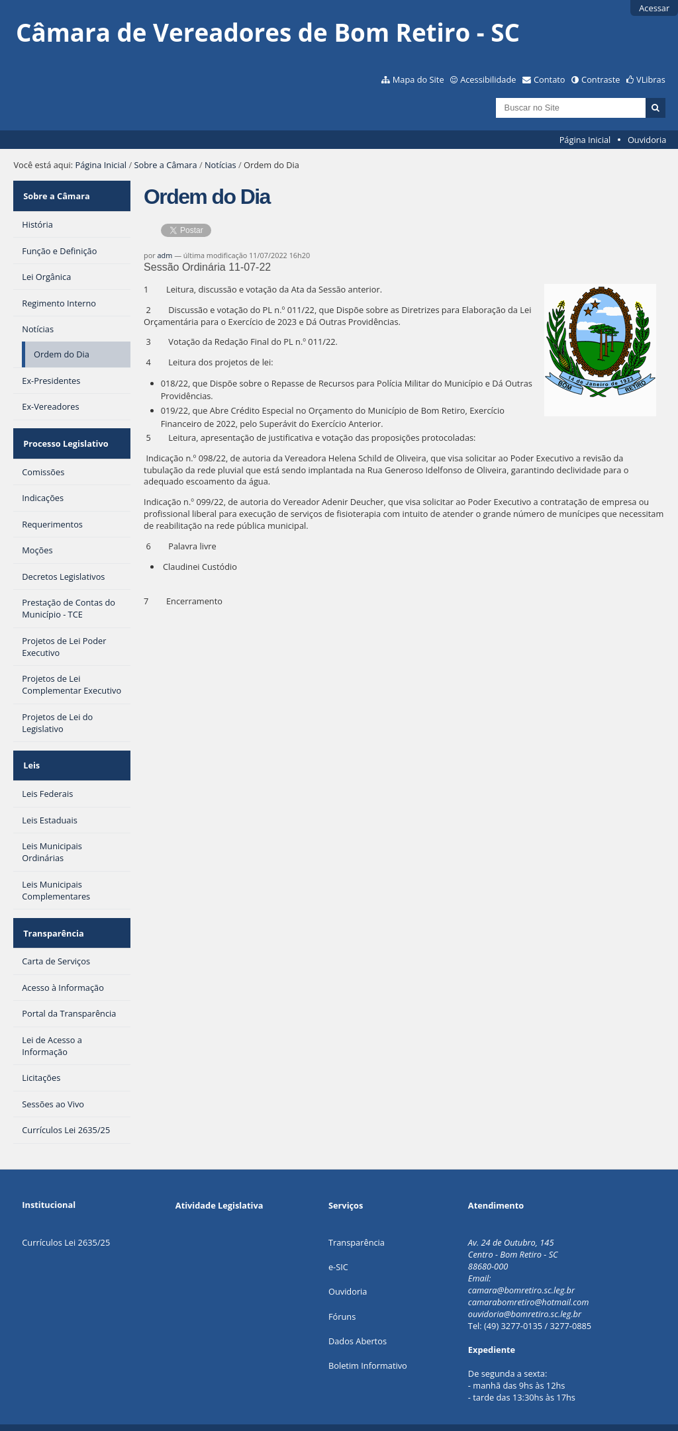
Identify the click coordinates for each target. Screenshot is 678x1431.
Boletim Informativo (367, 1340)
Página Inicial (585, 140)
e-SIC (338, 1242)
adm (165, 255)
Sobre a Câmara (165, 165)
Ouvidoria (647, 140)
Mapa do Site (418, 79)
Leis (30, 750)
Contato (549, 79)
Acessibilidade (488, 79)
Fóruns (342, 1291)
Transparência (52, 911)
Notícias (220, 165)
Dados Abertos (357, 1316)
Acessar (654, 8)
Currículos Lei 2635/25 (66, 1217)
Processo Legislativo (64, 434)
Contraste (600, 79)
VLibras (650, 79)
